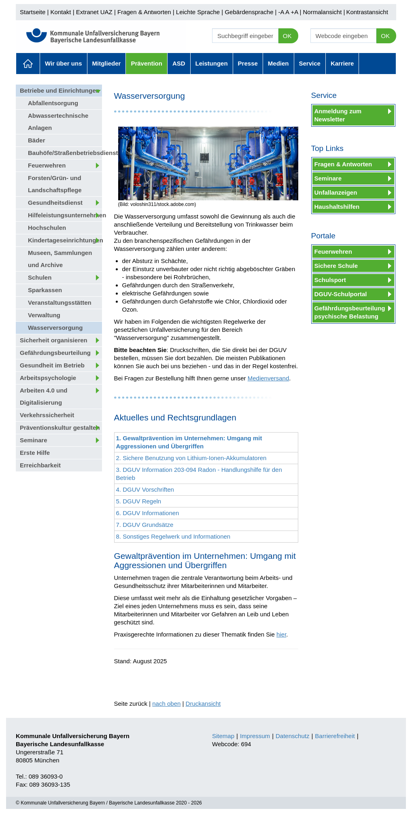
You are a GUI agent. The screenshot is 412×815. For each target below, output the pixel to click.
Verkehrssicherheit (47, 415)
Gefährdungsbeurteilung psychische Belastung (349, 312)
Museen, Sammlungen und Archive (60, 258)
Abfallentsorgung (53, 103)
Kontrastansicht (367, 11)
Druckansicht (203, 703)
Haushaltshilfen (337, 206)
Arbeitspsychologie (48, 377)
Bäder (36, 140)
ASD (178, 63)
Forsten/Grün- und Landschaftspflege (55, 183)
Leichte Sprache (198, 11)
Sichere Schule (336, 265)
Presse (248, 63)
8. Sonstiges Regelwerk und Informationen (173, 536)
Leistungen (211, 63)
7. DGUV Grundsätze (145, 524)
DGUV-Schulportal (340, 294)
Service (310, 63)
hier (281, 634)
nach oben (166, 703)
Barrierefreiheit (335, 735)
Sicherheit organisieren (53, 340)
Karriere (342, 63)
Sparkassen (45, 290)
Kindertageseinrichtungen (65, 240)
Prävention (146, 63)
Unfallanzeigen (335, 192)
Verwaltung (44, 315)
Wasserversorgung (55, 327)
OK (287, 35)
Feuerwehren (47, 165)
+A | (295, 11)
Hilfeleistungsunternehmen (65, 215)
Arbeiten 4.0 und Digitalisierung (44, 396)
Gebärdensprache (249, 11)
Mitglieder (106, 63)
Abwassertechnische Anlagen (58, 121)
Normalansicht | (324, 11)
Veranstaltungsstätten (59, 302)
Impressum (255, 735)
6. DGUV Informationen (147, 512)
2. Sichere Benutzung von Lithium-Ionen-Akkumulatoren (191, 457)
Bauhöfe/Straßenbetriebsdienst (65, 152)
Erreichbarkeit (40, 465)
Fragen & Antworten (144, 11)
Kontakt (61, 11)
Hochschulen (47, 227)
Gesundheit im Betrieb (52, 365)
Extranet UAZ (94, 11)
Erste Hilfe (35, 452)
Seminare (33, 440)
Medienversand (268, 378)
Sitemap (223, 735)
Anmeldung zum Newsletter (338, 115)
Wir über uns (63, 63)
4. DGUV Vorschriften (145, 489)
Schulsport (330, 279)
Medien (278, 63)
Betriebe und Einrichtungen (60, 90)
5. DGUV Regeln (138, 501)
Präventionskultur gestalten (60, 427)
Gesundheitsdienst (55, 202)
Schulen (39, 277)
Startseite (32, 11)
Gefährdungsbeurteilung (55, 352)
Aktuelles (28, 63)
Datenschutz (292, 735)
